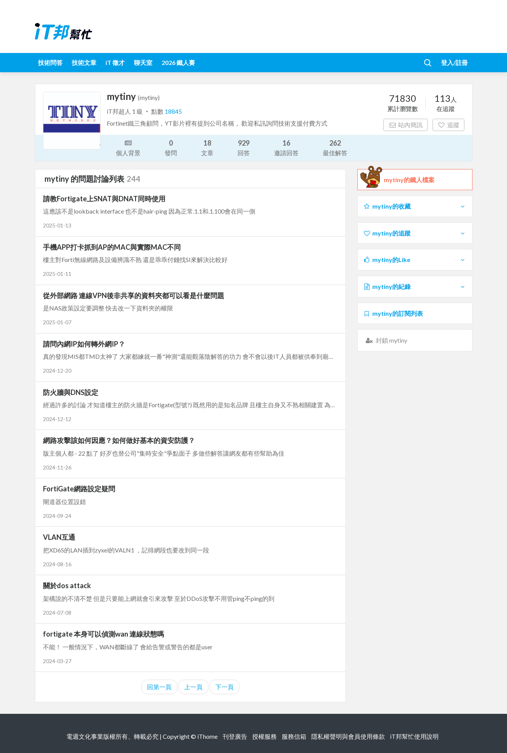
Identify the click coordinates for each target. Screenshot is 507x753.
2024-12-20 (57, 370)
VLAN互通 (59, 537)
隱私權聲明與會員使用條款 (348, 736)
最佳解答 (335, 147)
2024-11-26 (57, 467)
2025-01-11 (57, 273)
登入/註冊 (454, 62)
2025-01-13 (57, 225)
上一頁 (193, 686)
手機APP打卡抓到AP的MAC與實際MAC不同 (112, 247)
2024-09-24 (57, 516)
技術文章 (84, 62)
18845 (173, 111)
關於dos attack (67, 585)
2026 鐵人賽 (178, 62)
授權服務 (264, 736)
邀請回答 (286, 147)
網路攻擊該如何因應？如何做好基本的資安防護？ (119, 440)
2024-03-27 (57, 661)
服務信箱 (294, 736)
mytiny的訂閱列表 (393, 313)
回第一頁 (159, 686)
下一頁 (224, 686)
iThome (207, 736)
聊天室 (143, 62)
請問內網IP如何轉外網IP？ (84, 344)
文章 (207, 147)
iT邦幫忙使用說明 (414, 736)
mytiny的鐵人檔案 (409, 180)
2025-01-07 (57, 322)
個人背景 (128, 147)
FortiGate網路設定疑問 (79, 488)
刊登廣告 (235, 736)
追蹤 (448, 124)
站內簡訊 (405, 124)
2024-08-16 (57, 564)
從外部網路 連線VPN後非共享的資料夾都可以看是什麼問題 (133, 295)
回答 (244, 147)
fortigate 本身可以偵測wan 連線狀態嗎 (103, 634)
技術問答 (50, 62)
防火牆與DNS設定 (70, 392)
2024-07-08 (57, 612)
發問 (171, 147)
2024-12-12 (57, 419)
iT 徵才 (115, 62)
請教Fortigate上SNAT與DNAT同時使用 (104, 198)
